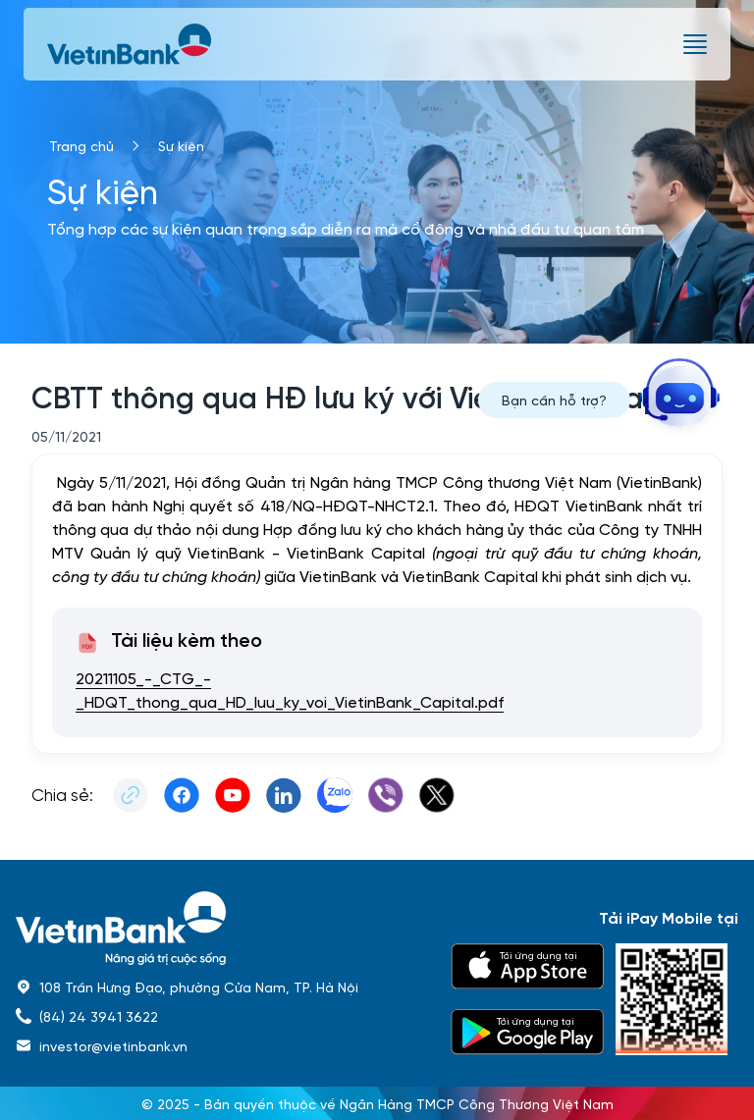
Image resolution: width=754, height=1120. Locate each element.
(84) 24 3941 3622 (98, 1016)
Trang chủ (81, 145)
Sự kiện (181, 145)
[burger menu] (695, 44)
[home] (221, 928)
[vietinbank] (130, 44)
